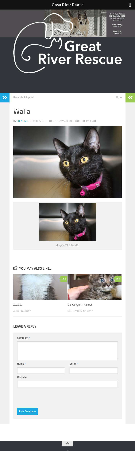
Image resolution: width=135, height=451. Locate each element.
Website (22, 377)
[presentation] (46, 396)
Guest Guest (24, 121)
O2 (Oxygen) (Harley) (80, 304)
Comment (23, 337)
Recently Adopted (23, 97)
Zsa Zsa (17, 304)
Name (21, 363)
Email (74, 363)
